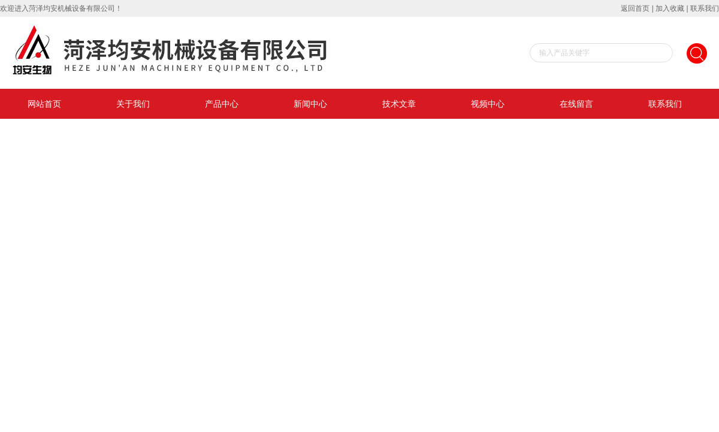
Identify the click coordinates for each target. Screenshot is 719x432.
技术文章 (399, 104)
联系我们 (704, 8)
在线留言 (576, 104)
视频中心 (487, 104)
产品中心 (221, 104)
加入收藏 (669, 8)
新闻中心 (310, 104)
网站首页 (44, 104)
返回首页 (635, 8)
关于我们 (133, 104)
